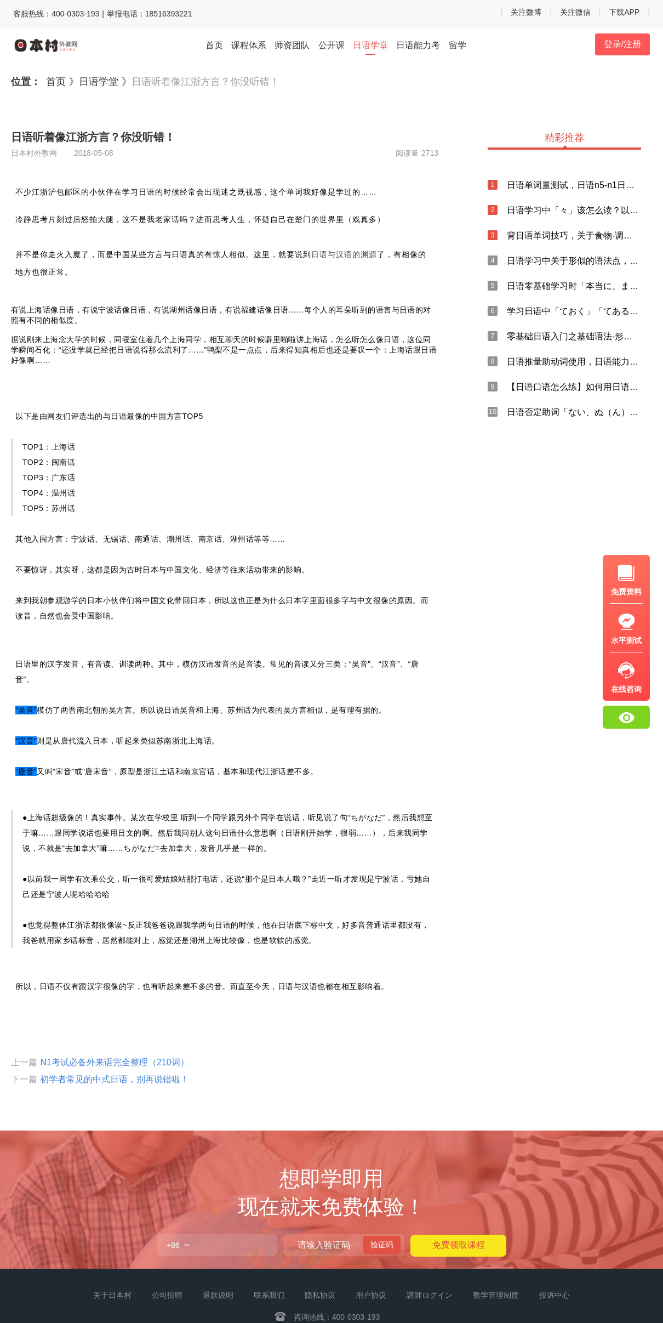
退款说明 (218, 1295)
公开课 (331, 45)
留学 (457, 45)
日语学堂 (370, 46)
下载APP (624, 12)
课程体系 (248, 45)
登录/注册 (622, 44)
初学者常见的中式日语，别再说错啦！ (114, 1079)
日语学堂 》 (105, 81)
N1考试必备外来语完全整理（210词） (114, 1062)
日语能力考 (418, 45)
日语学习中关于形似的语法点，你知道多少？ (574, 260)
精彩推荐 (564, 138)
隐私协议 (320, 1295)
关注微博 (526, 12)
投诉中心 (554, 1295)
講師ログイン (430, 1295)
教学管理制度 (496, 1295)
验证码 (381, 1245)
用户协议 (371, 1295)
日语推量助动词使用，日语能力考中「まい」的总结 (574, 361)
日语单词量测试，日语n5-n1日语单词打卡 (574, 185)
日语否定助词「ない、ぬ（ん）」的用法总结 (574, 412)
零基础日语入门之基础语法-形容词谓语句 (574, 336)
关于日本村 (112, 1295)
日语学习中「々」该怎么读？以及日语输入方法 (574, 210)
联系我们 (269, 1295)
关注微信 (575, 12)
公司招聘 (167, 1295)
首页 (214, 45)
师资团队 (292, 45)
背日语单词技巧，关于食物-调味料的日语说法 (574, 235)
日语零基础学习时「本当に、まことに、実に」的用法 (574, 286)
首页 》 (62, 81)
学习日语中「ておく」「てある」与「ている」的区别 (574, 311)
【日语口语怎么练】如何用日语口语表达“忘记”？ (574, 386)
